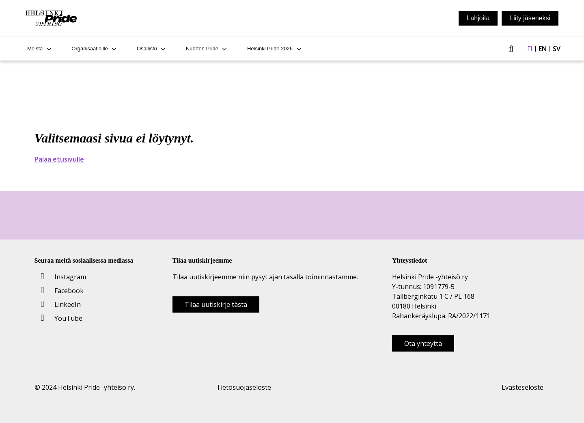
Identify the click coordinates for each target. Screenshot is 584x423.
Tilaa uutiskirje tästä (216, 304)
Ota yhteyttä (423, 343)
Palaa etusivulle (59, 159)
